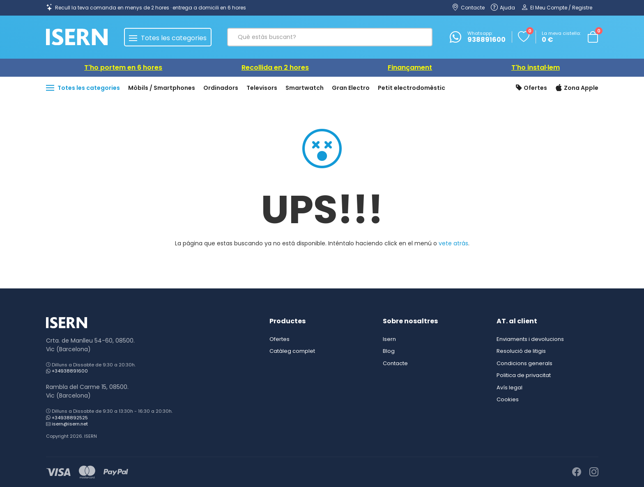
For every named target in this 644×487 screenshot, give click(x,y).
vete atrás (453, 243)
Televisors (261, 88)
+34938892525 (70, 417)
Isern (389, 339)
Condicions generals (524, 363)
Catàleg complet (292, 351)
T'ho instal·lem (535, 67)
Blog (389, 351)
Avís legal (509, 387)
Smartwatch (304, 88)
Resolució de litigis (521, 351)
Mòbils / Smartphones (161, 88)
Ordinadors (220, 88)
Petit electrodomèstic (411, 88)
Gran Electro (351, 88)
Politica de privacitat (524, 375)
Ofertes (531, 88)
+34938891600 (70, 371)
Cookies (508, 399)
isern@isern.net (70, 424)
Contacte (395, 363)
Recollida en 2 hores (275, 67)
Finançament (410, 67)
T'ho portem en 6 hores (123, 67)
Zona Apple (576, 88)
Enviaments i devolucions (530, 339)
